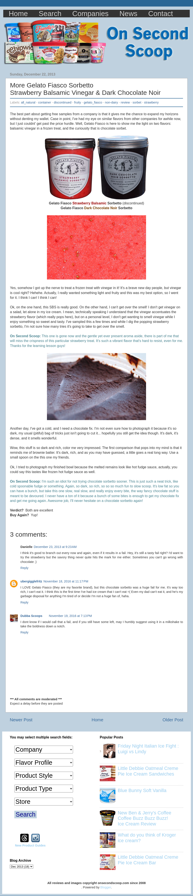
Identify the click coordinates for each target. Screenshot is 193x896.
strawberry (151, 102)
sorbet (137, 102)
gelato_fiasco (93, 102)
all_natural (28, 102)
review (125, 102)
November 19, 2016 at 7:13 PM (70, 616)
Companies (90, 13)
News (129, 13)
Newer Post (21, 719)
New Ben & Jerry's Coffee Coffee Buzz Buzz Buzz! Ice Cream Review (144, 818)
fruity (77, 102)
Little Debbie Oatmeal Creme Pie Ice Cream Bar (148, 859)
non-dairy (111, 102)
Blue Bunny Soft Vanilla (142, 790)
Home (18, 13)
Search (50, 13)
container (44, 102)
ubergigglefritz (31, 581)
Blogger (105, 887)
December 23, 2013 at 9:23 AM (55, 547)
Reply (24, 568)
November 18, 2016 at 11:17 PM (65, 581)
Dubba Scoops (31, 616)
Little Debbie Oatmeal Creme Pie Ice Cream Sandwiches (148, 771)
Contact (160, 13)
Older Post (173, 719)
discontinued (63, 102)
